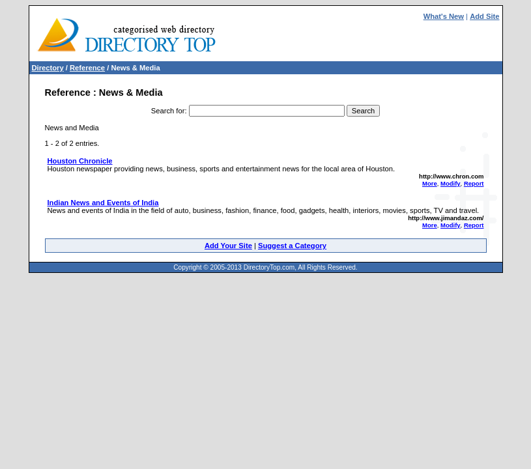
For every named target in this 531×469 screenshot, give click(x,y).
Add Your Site (228, 245)
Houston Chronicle (80, 161)
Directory (48, 68)
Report (474, 183)
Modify (450, 183)
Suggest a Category (292, 245)
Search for (168, 111)
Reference (87, 68)
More (429, 183)
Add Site (484, 16)
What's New (443, 16)
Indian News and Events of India (103, 202)
